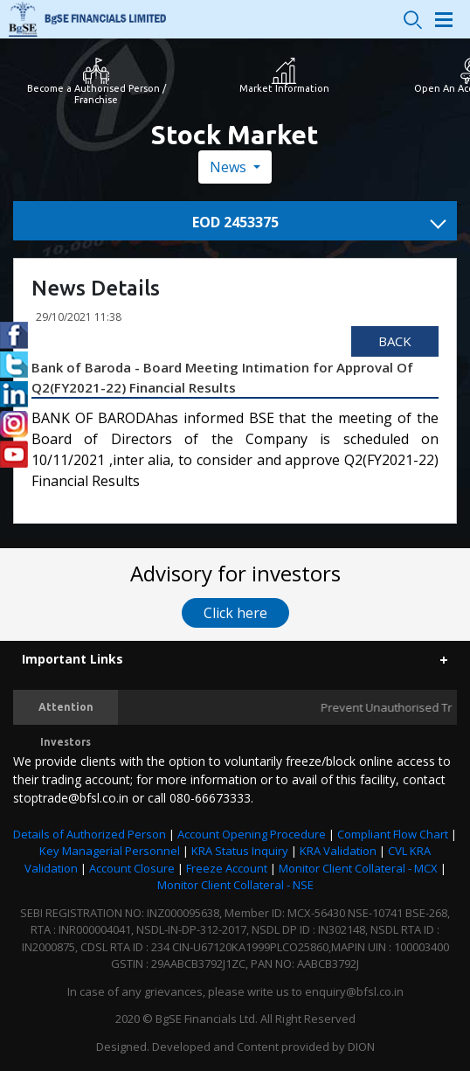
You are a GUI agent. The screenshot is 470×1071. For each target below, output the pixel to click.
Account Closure (132, 868)
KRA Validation (338, 851)
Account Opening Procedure (251, 834)
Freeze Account (226, 868)
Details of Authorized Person (89, 834)
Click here (235, 612)
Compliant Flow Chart (392, 834)
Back (394, 341)
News (230, 167)
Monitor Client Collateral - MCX (358, 868)
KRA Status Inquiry (239, 851)
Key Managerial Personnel (109, 851)
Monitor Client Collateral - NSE (235, 885)
